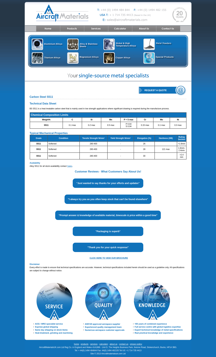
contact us (123, 344)
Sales (69, 166)
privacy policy (136, 344)
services (94, 344)
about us (113, 344)
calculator (103, 344)
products (84, 344)
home (76, 344)
